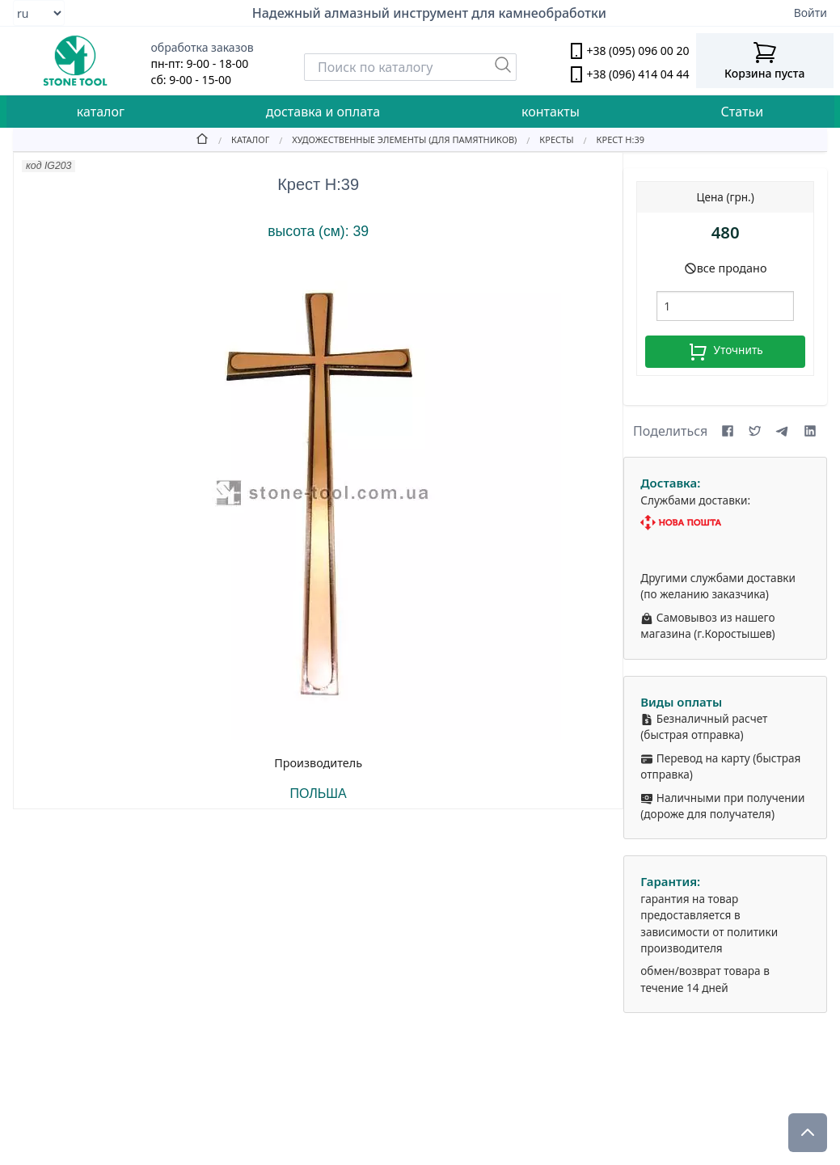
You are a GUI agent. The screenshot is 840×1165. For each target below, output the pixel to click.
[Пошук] (503, 65)
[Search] (410, 67)
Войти (810, 12)
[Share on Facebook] (727, 431)
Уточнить (725, 351)
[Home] (202, 139)
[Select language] (39, 13)
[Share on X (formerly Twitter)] (755, 431)
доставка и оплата (323, 111)
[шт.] (725, 306)
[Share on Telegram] (782, 431)
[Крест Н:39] (609, 139)
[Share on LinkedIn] (810, 431)
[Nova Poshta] (725, 522)
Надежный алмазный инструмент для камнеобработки (429, 13)
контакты (550, 111)
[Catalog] (239, 139)
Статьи (742, 111)
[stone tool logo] (75, 61)
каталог (101, 111)
